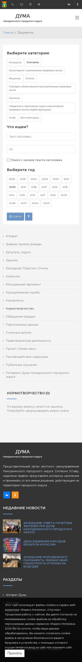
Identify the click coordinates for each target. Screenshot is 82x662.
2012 (32, 195)
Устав (12, 117)
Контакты (33, 62)
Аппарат (12, 236)
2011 (42, 195)
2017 (44, 187)
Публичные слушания (21, 365)
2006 (35, 203)
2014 (11, 195)
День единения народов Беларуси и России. (44, 543)
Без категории (30, 117)
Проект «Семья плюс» (21, 349)
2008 (12, 203)
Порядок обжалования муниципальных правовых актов (40, 88)
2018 (34, 187)
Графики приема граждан (24, 244)
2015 (65, 187)
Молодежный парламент (23, 284)
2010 (53, 195)
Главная (8, 32)
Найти (15, 216)
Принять (14, 653)
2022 (56, 179)
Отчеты (30, 78)
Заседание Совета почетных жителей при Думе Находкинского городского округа (47, 527)
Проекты (14, 98)
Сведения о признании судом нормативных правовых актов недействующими (36, 108)
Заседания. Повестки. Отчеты (27, 268)
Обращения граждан (20, 316)
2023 (45, 179)
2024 (34, 179)
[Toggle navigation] (77, 18)
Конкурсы (15, 62)
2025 (23, 179)
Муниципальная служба (23, 292)
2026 (12, 179)
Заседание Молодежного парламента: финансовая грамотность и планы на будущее (45, 561)
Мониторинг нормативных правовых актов (35, 70)
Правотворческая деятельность (28, 340)
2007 (24, 203)
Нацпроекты (14, 300)
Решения (15, 78)
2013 (22, 195)
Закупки (11, 260)
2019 (23, 187)
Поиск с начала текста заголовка (36, 160)
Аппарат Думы (16, 595)
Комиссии (13, 276)
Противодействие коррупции (27, 357)
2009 (64, 195)
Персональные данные (22, 324)
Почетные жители (18, 332)
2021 (66, 179)
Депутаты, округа (18, 252)
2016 (54, 187)
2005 (46, 203)
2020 (12, 187)
